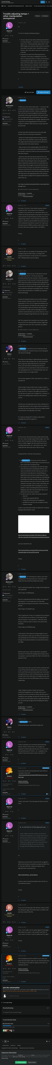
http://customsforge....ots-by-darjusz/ (28, 875)
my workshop (29, 193)
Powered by (26, 1048)
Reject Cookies (32, 1062)
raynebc (9, 257)
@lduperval (22, 100)
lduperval (9, 31)
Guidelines (20, 1055)
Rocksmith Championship (28, 196)
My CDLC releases (21, 193)
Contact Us (12, 1045)
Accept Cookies (20, 1062)
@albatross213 (25, 460)
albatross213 (9, 105)
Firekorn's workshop (23, 781)
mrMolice (6, 361)
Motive (9, 354)
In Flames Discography (23, 782)
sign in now (33, 989)
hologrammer (7, 117)
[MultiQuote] (19, 201)
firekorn (9, 776)
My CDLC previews (21, 194)
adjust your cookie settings (19, 1056)
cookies (33, 1055)
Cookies (19, 1045)
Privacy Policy (6, 1045)
